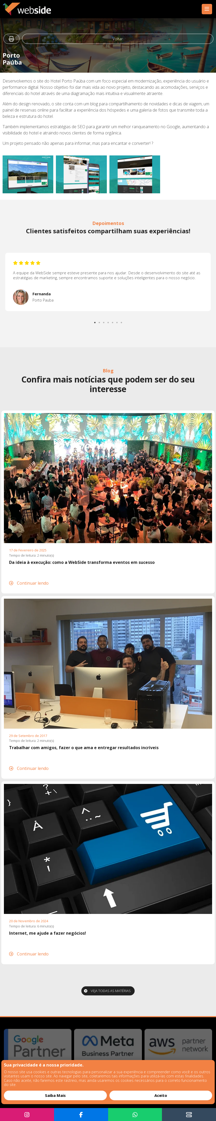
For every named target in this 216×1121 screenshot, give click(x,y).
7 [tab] (121, 321)
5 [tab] (113, 321)
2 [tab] (99, 321)
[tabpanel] (108, 282)
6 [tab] (117, 321)
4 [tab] (108, 321)
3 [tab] (104, 321)
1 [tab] (95, 321)
